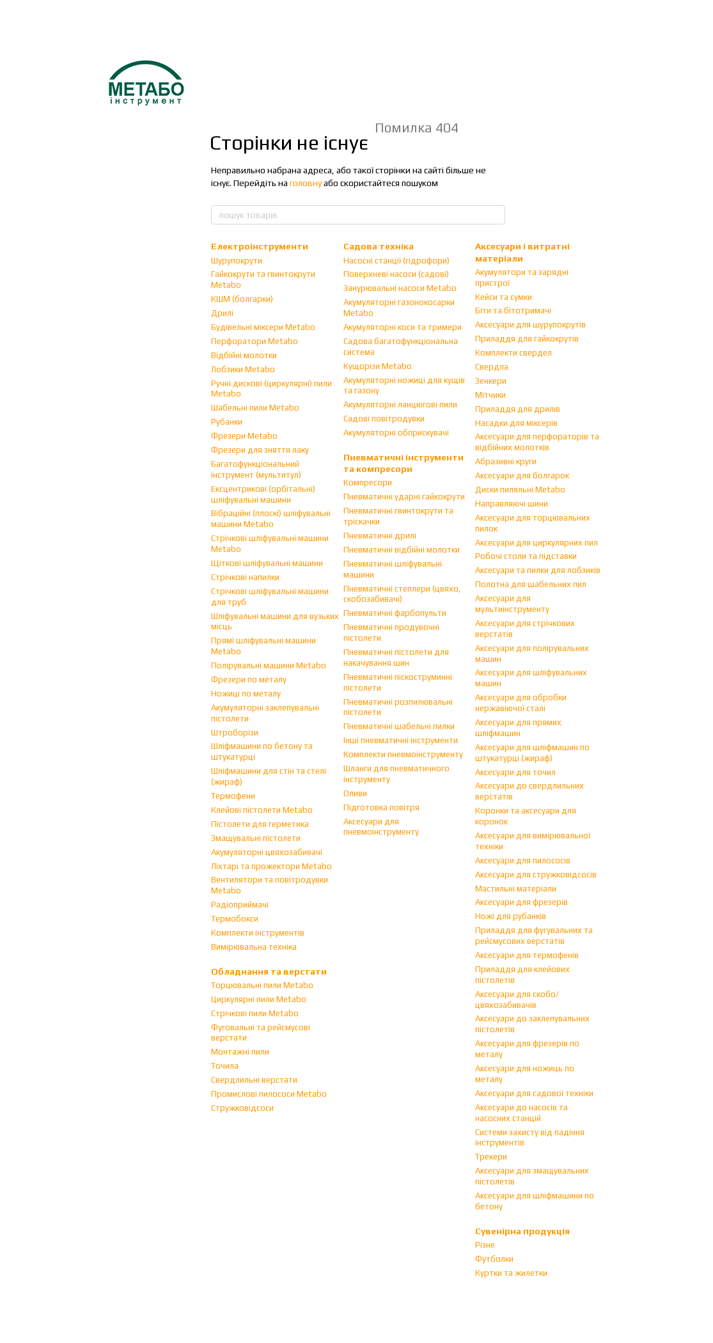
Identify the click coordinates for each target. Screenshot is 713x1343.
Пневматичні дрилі (379, 535)
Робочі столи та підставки (526, 556)
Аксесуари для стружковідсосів (536, 874)
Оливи (355, 793)
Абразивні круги (506, 461)
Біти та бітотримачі (513, 310)
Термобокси (234, 918)
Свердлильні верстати (254, 1080)
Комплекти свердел (513, 352)
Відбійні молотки (244, 355)
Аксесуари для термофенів (527, 955)
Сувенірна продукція (522, 1231)
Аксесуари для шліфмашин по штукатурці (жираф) (532, 752)
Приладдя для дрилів (517, 409)
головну (306, 183)
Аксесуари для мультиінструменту (512, 603)
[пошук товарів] (495, 214)
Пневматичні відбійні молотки (401, 549)
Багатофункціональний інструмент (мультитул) (256, 469)
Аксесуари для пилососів (522, 860)
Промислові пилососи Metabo (269, 1094)
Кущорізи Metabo (377, 366)
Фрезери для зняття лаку (260, 450)
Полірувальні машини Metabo (268, 665)
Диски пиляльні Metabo (520, 489)
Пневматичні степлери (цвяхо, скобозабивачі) (401, 594)
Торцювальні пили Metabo (262, 985)
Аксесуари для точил (515, 772)
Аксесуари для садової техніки (534, 1093)
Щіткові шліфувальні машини (267, 563)
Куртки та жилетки (511, 1273)
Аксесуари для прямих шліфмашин (518, 728)
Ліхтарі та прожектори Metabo (271, 866)
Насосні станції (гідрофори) (396, 260)
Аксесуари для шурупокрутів (530, 324)
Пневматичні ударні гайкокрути (404, 496)
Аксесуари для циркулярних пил (536, 542)
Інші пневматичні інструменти (400, 740)
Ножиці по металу (246, 693)
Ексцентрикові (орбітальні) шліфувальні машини (263, 494)
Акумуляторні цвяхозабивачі (266, 852)
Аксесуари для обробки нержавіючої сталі (521, 703)
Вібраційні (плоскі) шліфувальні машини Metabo (271, 518)
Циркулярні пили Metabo (258, 999)
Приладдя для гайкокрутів (527, 338)
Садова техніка (378, 246)
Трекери (491, 1156)
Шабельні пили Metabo (255, 407)
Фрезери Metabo (244, 436)
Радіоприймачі (240, 904)
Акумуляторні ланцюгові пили (400, 404)
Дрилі (222, 313)
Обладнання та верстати (269, 971)
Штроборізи (234, 732)
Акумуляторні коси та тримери (402, 327)
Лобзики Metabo (243, 369)
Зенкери (490, 381)
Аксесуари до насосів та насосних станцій (521, 1113)
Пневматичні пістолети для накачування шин (396, 657)
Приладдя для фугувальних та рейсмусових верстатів (534, 935)
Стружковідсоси (242, 1108)
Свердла (491, 367)
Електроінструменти (259, 246)
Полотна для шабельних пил (530, 584)
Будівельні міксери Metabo (263, 327)
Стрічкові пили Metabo (255, 1013)
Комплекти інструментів (257, 933)
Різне (485, 1245)
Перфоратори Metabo (254, 341)
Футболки (494, 1259)
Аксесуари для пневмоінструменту (381, 827)
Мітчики (490, 395)
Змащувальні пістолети (256, 838)
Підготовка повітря (381, 807)
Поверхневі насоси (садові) (396, 274)
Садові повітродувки (384, 418)
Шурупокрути (236, 260)
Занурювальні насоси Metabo (400, 288)
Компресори (367, 482)
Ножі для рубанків (510, 916)
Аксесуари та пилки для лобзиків (537, 570)
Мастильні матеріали (515, 888)
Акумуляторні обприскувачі (396, 432)
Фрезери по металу (248, 679)
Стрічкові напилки (245, 577)
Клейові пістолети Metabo (262, 810)
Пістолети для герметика (260, 824)
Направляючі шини (511, 503)
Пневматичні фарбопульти (394, 613)
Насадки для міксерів (516, 423)
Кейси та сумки (503, 297)
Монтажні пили (240, 1051)
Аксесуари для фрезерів (521, 902)
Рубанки (226, 422)
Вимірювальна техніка (254, 947)
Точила (225, 1066)
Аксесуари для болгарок (522, 475)
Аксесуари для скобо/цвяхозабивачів (517, 999)
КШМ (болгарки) (242, 299)
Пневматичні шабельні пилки (399, 726)
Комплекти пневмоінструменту (403, 754)
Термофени (233, 796)
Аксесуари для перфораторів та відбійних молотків (537, 442)
